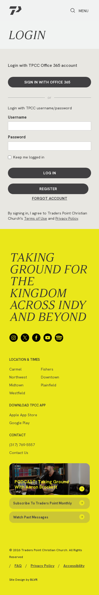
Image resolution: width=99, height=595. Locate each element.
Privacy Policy (66, 218)
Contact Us (18, 452)
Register (48, 188)
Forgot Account (49, 198)
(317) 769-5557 (22, 444)
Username (17, 117)
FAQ (18, 565)
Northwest (18, 377)
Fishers (47, 369)
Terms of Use (35, 218)
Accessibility (73, 565)
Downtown (50, 377)
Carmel (15, 369)
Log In (49, 173)
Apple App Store (23, 415)
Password (17, 137)
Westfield (17, 393)
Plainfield (48, 385)
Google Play (19, 422)
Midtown (16, 385)
